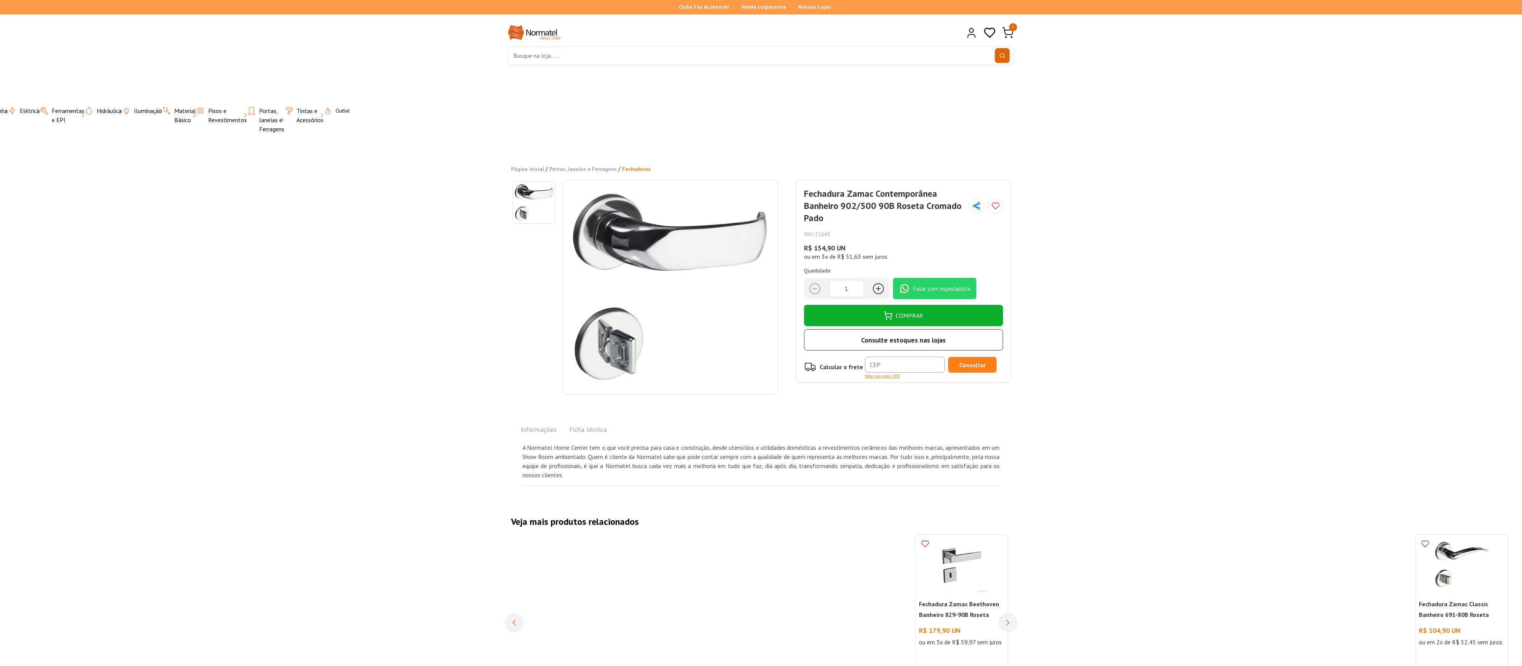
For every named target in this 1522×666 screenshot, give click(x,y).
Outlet (332, 110)
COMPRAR (903, 315)
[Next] (1008, 622)
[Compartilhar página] (976, 206)
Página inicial (527, 169)
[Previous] (514, 622)
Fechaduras (636, 169)
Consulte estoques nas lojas (903, 340)
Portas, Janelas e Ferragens (583, 169)
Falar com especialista (934, 288)
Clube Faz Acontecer (704, 6)
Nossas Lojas (814, 6)
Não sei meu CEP (882, 376)
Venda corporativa (763, 6)
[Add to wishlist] (995, 206)
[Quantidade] (846, 288)
